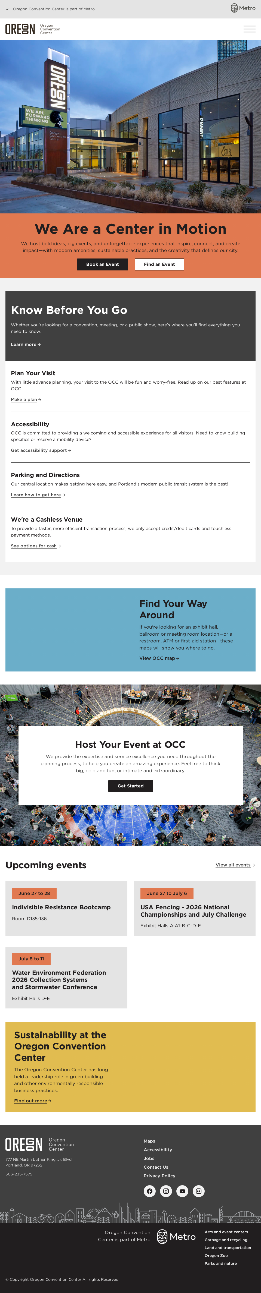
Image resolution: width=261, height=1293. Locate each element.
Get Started (131, 786)
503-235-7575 (18, 1174)
